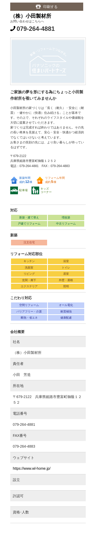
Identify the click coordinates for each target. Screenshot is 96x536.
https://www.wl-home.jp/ (31, 468)
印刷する (50, 7)
